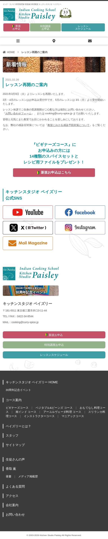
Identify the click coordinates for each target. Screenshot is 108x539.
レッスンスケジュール (83, 27)
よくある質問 (15, 486)
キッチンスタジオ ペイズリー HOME (32, 382)
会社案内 (12, 505)
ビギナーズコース (17, 407)
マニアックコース (73, 416)
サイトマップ (15, 445)
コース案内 (14, 400)
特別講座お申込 (45, 27)
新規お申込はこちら (56, 172)
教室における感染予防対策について (68, 125)
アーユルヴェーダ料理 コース (62, 411)
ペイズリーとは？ (18, 426)
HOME (11, 52)
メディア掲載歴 (28, 476)
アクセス (12, 496)
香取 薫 (11, 469)
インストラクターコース (39, 416)
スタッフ (12, 435)
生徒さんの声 (15, 459)
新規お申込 (16, 27)
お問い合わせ (15, 514)
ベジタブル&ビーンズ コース (54, 407)
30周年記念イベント (18, 389)
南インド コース (25, 411)
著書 (8, 476)
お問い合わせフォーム (18, 113)
